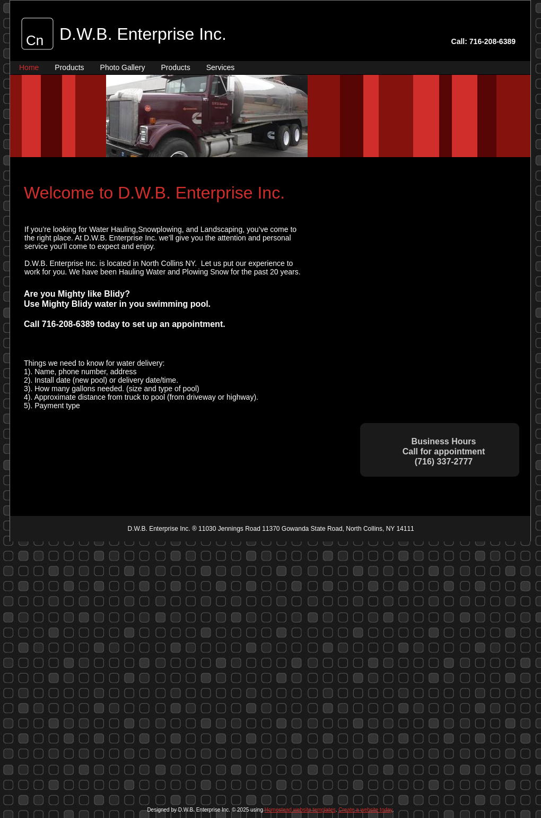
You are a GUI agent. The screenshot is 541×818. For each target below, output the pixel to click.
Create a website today (365, 810)
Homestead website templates (300, 810)
